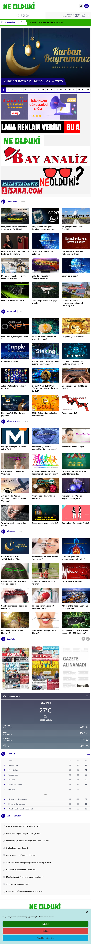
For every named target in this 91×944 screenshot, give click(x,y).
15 (65, 90)
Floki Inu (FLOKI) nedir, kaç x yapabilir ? (14, 414)
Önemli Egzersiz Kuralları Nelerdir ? (12, 631)
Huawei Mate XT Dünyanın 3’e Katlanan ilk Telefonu (15, 252)
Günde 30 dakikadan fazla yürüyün (43, 582)
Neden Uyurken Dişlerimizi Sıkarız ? (44, 631)
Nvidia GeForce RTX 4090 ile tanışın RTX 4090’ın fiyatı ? (75, 631)
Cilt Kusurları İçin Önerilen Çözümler (13, 472)
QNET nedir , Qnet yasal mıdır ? (14, 338)
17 (74, 90)
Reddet (45, 931)
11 (48, 90)
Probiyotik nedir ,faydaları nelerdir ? (43, 497)
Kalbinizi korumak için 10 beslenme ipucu (43, 607)
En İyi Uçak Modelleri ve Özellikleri (73, 228)
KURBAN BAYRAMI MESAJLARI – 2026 (46, 22)
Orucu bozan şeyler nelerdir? (45, 523)
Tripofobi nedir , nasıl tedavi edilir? (13, 524)
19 (83, 90)
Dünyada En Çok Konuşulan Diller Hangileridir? (74, 472)
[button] (87, 912)
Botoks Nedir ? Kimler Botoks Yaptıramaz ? (45, 557)
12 (52, 90)
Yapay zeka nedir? (70, 276)
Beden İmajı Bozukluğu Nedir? (75, 523)
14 (61, 90)
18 (79, 90)
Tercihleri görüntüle (45, 938)
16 (70, 90)
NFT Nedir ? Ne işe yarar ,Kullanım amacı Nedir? (73, 362)
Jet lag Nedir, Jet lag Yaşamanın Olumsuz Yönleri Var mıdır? (14, 498)
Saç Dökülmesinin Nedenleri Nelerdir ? (14, 607)
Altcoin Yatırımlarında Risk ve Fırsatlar (14, 387)
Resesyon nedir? (69, 413)
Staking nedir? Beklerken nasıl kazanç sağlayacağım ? (45, 362)
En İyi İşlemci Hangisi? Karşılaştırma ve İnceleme (43, 228)
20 (88, 90)
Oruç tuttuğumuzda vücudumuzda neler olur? (73, 557)
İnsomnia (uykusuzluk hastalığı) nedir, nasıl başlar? (44, 448)
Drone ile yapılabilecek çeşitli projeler (45, 301)
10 (43, 90)
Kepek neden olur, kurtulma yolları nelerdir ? (13, 582)
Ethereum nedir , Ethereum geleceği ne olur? (44, 338)
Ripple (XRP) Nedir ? (10, 361)
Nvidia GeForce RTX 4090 (13, 300)
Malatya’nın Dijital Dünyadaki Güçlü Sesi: (14, 448)
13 (57, 90)
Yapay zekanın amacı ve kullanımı (42, 252)
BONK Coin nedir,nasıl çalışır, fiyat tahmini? (45, 414)
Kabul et (45, 924)
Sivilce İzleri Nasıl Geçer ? (73, 446)
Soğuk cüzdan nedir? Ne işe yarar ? (74, 387)
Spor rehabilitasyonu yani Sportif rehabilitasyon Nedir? (45, 472)
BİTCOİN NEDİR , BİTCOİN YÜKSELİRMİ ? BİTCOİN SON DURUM (45, 388)
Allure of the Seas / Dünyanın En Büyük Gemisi (75, 607)
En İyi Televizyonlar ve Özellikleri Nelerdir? (41, 277)
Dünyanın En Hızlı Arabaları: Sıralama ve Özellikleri (14, 228)
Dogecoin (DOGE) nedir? (73, 336)
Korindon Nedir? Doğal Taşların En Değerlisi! (72, 497)
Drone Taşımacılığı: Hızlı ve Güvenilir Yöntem (13, 277)
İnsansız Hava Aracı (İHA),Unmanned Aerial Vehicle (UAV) (72, 303)
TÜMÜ (22, 201)
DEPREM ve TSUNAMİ (72, 581)
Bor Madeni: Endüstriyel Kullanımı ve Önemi (72, 252)
